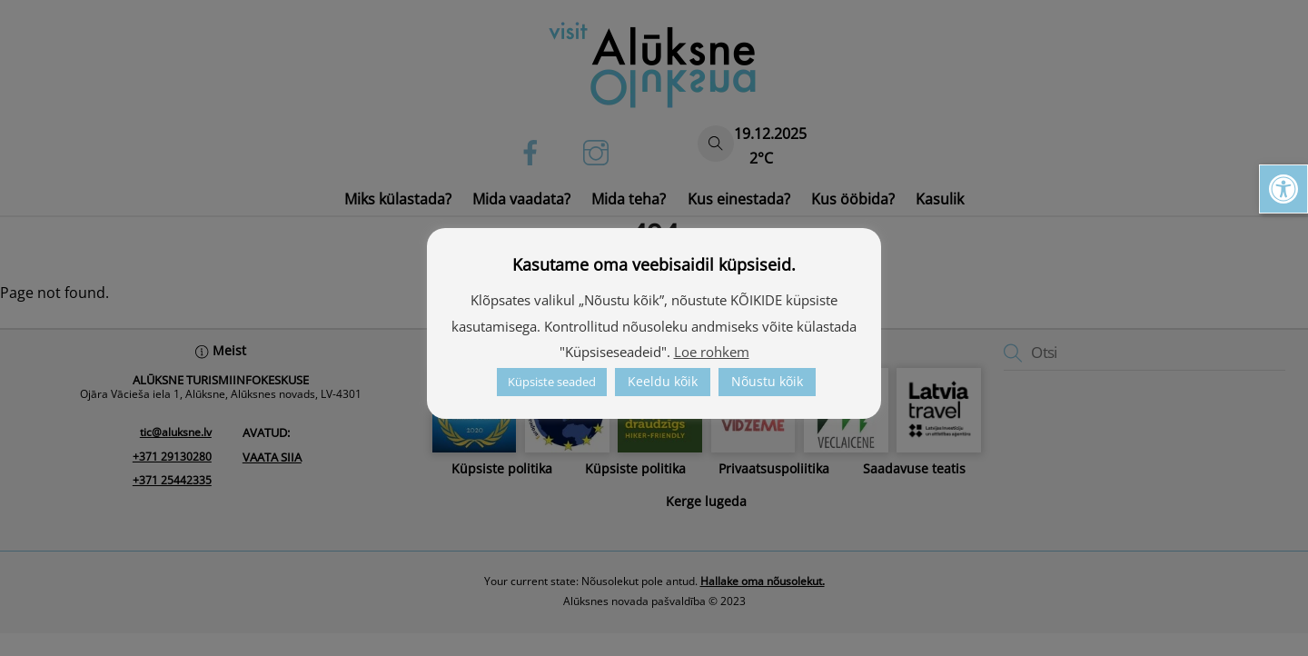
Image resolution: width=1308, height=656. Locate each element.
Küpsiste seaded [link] (552, 381)
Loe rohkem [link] (711, 352)
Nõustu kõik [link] (767, 381)
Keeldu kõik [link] (663, 381)
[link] (1283, 189)
